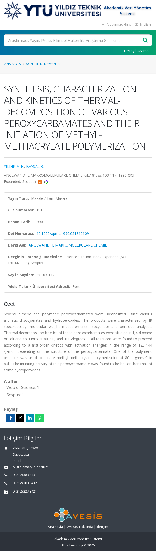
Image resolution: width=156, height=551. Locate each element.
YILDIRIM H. (14, 166)
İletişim (102, 527)
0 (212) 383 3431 (25, 475)
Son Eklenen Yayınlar (43, 64)
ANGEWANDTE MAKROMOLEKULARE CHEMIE (68, 245)
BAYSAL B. (35, 166)
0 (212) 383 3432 (25, 483)
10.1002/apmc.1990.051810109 (63, 233)
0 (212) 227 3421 (25, 491)
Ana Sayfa (12, 64)
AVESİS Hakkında (80, 527)
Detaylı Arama (136, 50)
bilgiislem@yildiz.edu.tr (30, 467)
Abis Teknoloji (72, 545)
